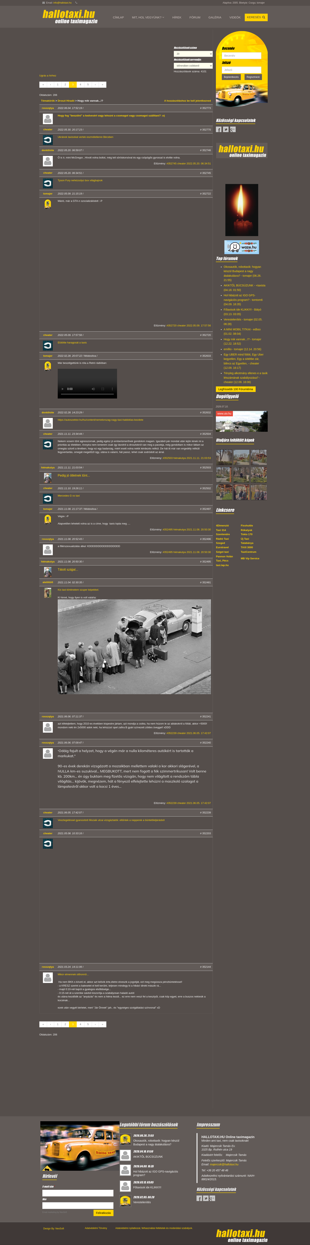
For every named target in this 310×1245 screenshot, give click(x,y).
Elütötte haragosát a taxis (72, 342)
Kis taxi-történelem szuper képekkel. (78, 589)
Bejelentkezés (231, 77)
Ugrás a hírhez (47, 75)
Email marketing (49, 1212)
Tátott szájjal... (68, 569)
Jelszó (226, 62)
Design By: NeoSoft (53, 1228)
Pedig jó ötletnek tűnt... (74, 475)
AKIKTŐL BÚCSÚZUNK (148, 1156)
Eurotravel (222, 547)
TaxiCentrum (248, 551)
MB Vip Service (250, 558)
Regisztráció (253, 77)
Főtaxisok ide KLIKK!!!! (147, 1187)
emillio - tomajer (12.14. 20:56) (242, 349)
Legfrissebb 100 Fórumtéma (235, 389)
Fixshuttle (247, 525)
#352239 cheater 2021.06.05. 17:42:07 (188, 733)
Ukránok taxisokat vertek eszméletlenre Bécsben (85, 136)
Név (44, 1199)
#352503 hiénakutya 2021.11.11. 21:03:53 (187, 458)
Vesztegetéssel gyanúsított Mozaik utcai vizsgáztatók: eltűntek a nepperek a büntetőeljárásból (111, 820)
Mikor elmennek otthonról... (73, 974)
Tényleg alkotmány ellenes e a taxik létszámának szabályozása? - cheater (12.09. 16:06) (246, 378)
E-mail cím (48, 1186)
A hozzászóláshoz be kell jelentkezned (187, 100)
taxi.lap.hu (222, 565)
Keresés (256, 17)
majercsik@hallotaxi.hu (224, 1164)
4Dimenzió (222, 525)
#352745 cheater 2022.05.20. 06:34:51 (188, 163)
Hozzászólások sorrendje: (187, 59)
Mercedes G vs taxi (69, 495)
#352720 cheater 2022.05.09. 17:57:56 (188, 325)
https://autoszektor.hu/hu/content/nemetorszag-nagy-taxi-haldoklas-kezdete (100, 419)
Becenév (228, 48)
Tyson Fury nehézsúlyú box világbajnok (80, 180)
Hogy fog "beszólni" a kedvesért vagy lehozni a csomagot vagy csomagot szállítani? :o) (111, 115)
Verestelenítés (142, 1202)
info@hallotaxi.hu (62, 2)
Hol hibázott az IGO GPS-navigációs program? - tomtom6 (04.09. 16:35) (243, 300)
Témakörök (48, 100)
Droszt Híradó (66, 100)
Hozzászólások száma (185, 47)
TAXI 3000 (247, 547)
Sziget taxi (222, 551)
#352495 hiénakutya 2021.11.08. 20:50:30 (187, 529)
